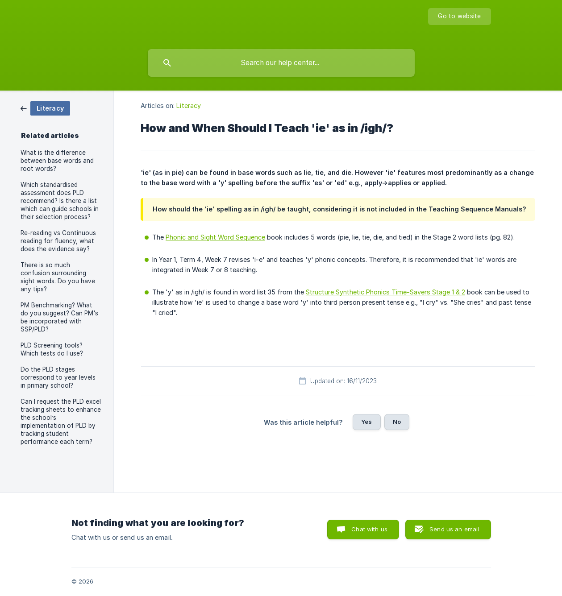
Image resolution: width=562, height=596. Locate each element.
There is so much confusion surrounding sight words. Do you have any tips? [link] (58, 277)
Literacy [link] (188, 105)
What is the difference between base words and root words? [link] (57, 160)
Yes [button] (366, 421)
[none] (459, 16)
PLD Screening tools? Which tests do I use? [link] (52, 349)
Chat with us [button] (369, 529)
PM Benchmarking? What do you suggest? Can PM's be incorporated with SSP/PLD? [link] (59, 317)
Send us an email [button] (454, 529)
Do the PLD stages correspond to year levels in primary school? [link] (58, 377)
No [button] (397, 421)
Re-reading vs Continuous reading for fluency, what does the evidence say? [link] (58, 240)
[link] (45, 107)
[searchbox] (281, 63)
